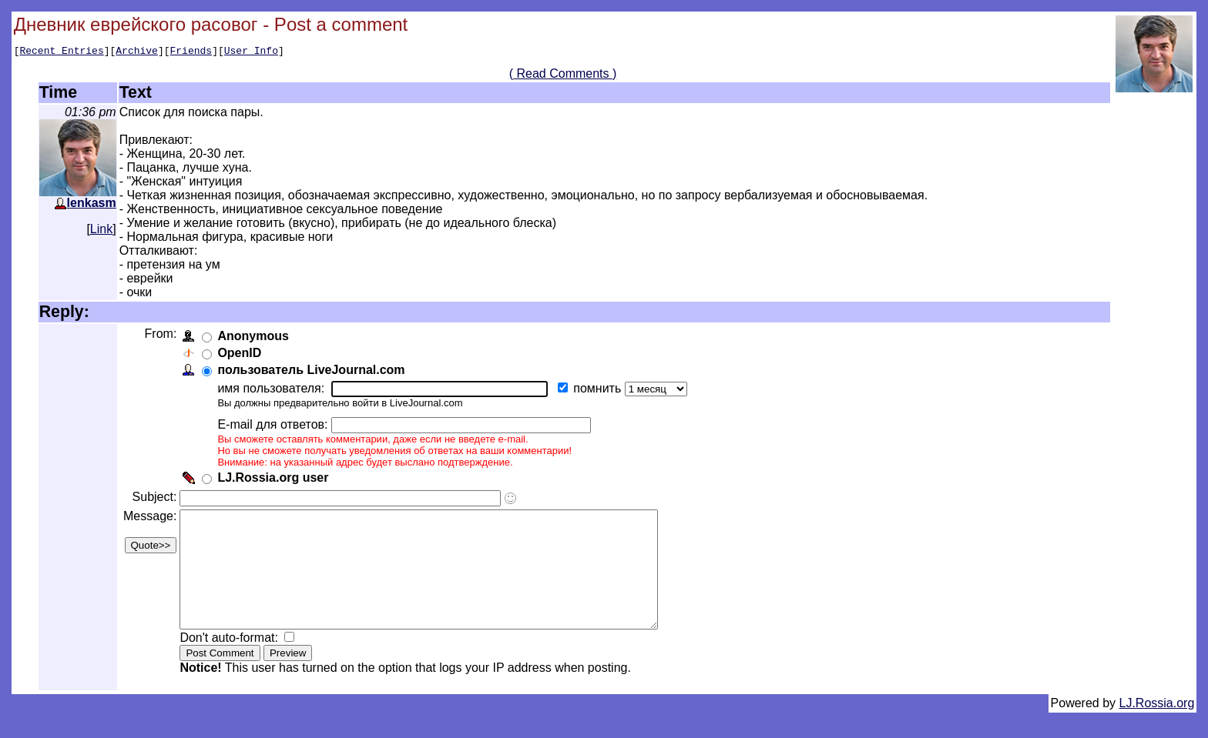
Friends (191, 52)
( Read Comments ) (563, 75)
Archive (137, 52)
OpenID (242, 355)
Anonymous (255, 338)
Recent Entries (61, 52)
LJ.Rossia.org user (275, 479)
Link (101, 231)
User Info (251, 52)
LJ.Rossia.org (1157, 728)
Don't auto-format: (233, 663)
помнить (601, 390)
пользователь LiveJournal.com (314, 372)
